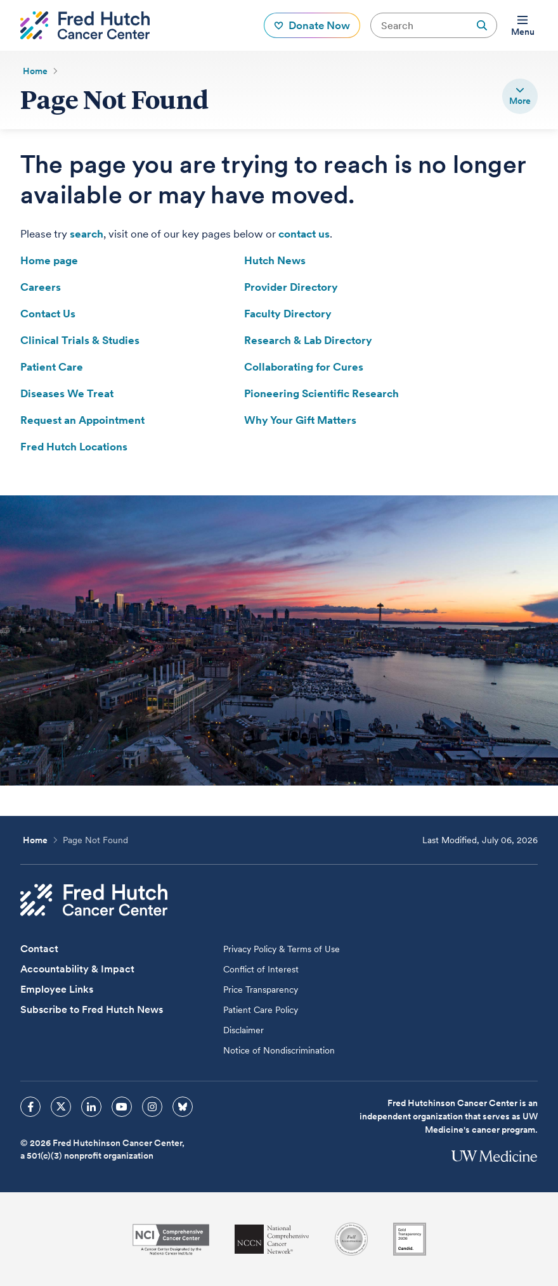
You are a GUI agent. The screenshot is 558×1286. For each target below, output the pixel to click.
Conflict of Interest (261, 969)
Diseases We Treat (67, 393)
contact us (304, 233)
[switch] (520, 96)
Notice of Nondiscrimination (279, 1050)
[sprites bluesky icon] (182, 1107)
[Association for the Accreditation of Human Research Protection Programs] (351, 1239)
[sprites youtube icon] (122, 1107)
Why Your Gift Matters (300, 420)
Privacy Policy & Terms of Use (281, 949)
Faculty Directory (288, 313)
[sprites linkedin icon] (91, 1107)
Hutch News (275, 260)
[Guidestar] (409, 1239)
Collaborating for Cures (303, 366)
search (86, 233)
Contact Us (47, 313)
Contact (39, 949)
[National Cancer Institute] (171, 1239)
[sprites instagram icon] (152, 1107)
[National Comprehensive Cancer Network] (272, 1239)
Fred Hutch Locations (73, 446)
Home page (49, 260)
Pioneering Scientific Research (321, 393)
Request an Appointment (82, 420)
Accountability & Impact (77, 969)
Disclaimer (243, 1030)
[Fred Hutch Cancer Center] (93, 900)
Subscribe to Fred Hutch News (91, 1009)
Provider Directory (291, 287)
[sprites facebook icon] (30, 1107)
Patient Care (51, 366)
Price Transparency (260, 989)
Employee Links (56, 989)
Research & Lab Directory (308, 340)
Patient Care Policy (260, 1010)
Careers (40, 287)
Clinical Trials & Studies (80, 340)
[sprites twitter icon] (61, 1107)
